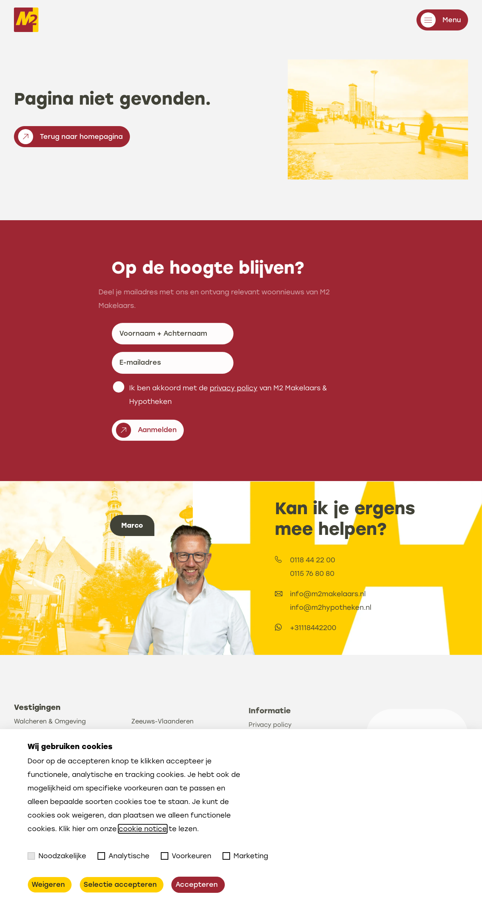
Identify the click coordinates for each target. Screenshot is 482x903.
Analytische (123, 856)
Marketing (245, 856)
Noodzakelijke (56, 856)
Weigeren (48, 884)
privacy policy (234, 423)
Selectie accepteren (120, 884)
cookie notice (143, 829)
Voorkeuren (186, 856)
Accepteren (196, 884)
